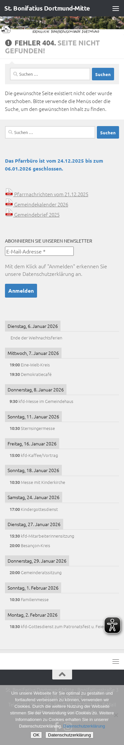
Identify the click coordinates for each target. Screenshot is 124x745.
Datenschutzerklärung (48, 273)
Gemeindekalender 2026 (36, 204)
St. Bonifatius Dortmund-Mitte (47, 8)
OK (36, 734)
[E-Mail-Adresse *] (39, 251)
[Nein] (115, 715)
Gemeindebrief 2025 (32, 214)
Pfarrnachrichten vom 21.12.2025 (46, 194)
